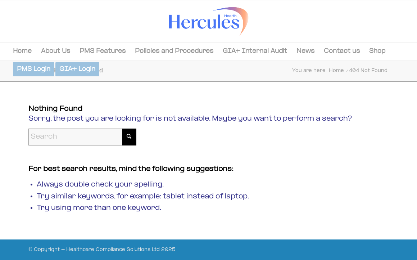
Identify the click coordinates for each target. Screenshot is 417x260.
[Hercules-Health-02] (208, 21)
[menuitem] (22, 51)
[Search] (82, 137)
